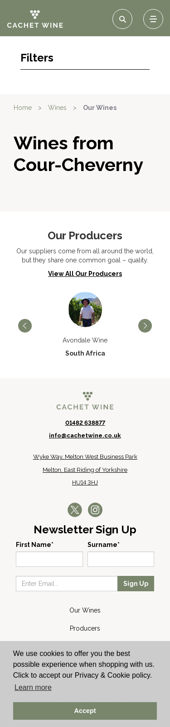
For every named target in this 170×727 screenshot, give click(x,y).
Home (23, 107)
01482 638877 (85, 422)
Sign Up (135, 583)
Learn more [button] (33, 687)
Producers (85, 628)
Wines (57, 107)
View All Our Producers (85, 273)
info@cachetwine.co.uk (85, 435)
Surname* (103, 544)
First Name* (34, 544)
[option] (85, 324)
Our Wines (100, 107)
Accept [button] (85, 710)
